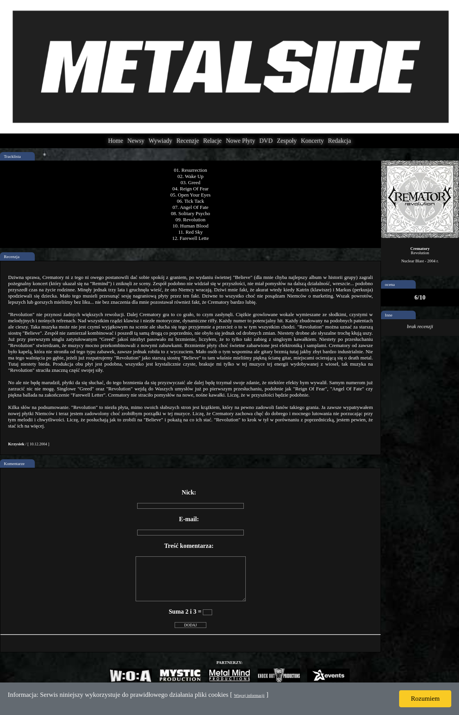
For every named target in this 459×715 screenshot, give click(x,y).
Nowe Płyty (240, 140)
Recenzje (187, 140)
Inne (389, 315)
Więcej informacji (249, 695)
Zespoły (287, 140)
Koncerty (312, 140)
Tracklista (12, 156)
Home (115, 140)
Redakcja (339, 140)
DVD (266, 140)
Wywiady (160, 140)
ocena (390, 284)
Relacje (212, 140)
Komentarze (14, 463)
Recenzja (11, 256)
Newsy (135, 140)
